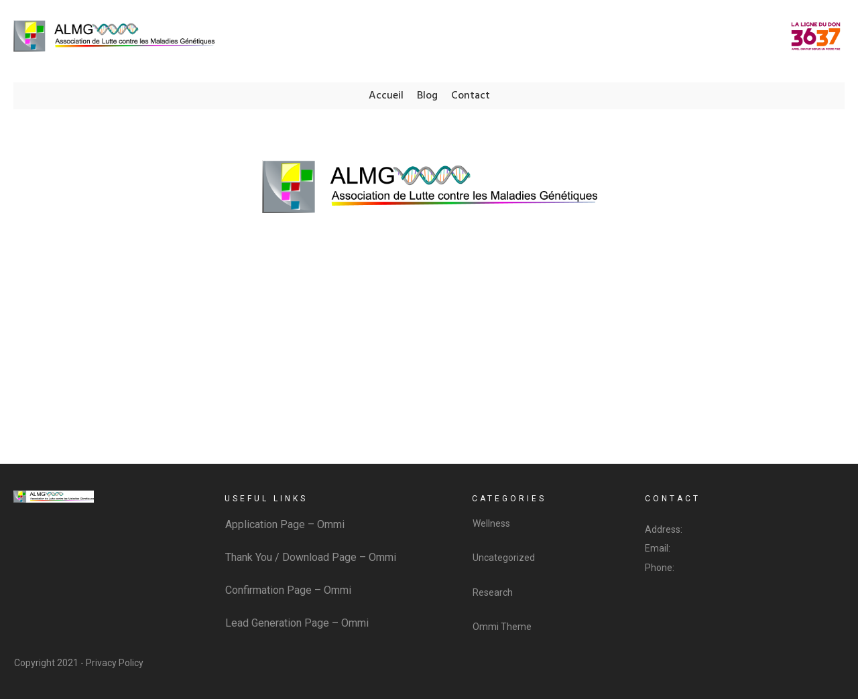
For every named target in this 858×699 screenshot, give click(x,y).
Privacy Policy (114, 662)
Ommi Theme (502, 626)
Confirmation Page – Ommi (288, 590)
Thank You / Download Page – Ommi (310, 557)
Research (493, 592)
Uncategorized (504, 557)
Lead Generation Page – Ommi (297, 623)
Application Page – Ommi (285, 524)
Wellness (491, 523)
